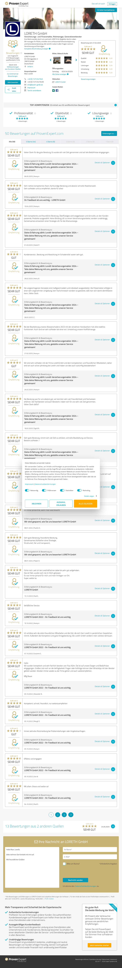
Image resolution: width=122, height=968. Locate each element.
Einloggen (112, 4)
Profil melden (49, 899)
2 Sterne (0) (90, 141)
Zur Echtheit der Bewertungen (12, 75)
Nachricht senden (75, 880)
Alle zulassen (85, 503)
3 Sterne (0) (70, 141)
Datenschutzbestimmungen (45, 484)
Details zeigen (89, 496)
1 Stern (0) (109, 141)
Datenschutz (105, 959)
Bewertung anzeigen (88, 79)
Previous (50, 60)
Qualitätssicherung (95, 959)
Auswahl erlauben (61, 503)
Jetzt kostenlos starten (99, 945)
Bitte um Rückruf (73, 863)
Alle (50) (12, 141)
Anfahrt (30, 66)
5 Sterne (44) (31, 141)
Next (76, 60)
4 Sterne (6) (50, 141)
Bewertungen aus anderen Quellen (13, 68)
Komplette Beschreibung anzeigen (37, 49)
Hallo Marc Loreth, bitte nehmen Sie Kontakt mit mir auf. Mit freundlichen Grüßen (32, 867)
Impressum (29, 484)
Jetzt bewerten (13, 82)
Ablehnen (36, 503)
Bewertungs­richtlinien (81, 959)
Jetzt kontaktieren (106, 9)
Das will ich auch (98, 3)
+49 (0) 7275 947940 (35, 79)
